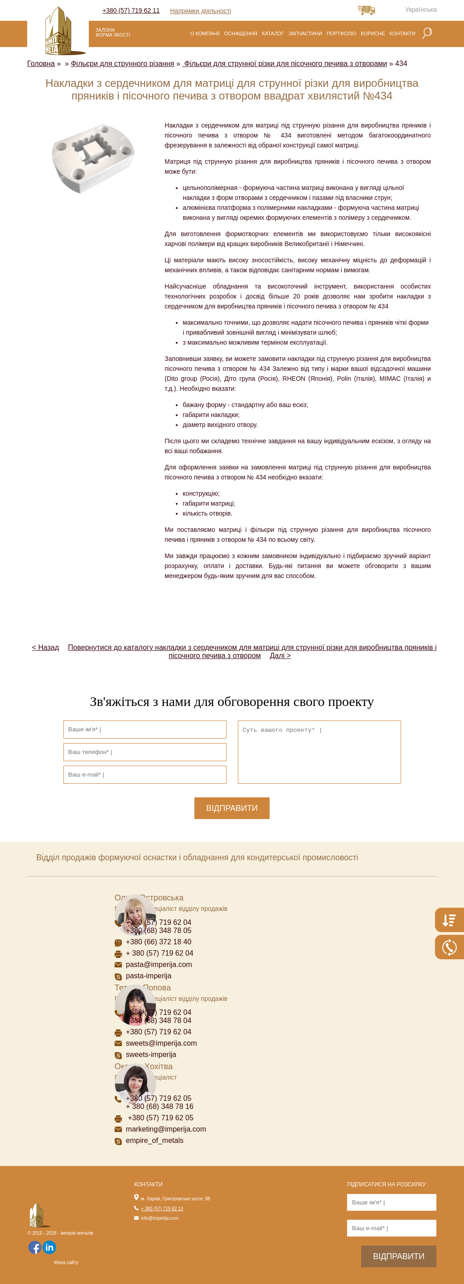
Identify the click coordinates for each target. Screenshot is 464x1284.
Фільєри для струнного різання (122, 63)
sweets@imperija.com (161, 1043)
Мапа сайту (66, 1262)
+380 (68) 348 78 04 (159, 1020)
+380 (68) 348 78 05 (159, 930)
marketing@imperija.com (166, 1129)
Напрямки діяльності (201, 10)
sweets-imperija (151, 1054)
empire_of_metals (155, 1140)
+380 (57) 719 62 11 (131, 10)
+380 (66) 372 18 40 (159, 942)
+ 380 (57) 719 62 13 (162, 1208)
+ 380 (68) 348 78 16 (159, 1106)
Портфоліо (341, 33)
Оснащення (240, 33)
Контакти (402, 33)
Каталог (273, 33)
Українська (421, 9)
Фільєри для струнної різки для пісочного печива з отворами (284, 63)
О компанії (205, 33)
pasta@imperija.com (159, 964)
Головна (41, 63)
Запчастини (305, 33)
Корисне (373, 33)
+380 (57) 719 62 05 (159, 1098)
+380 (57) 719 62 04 (159, 922)
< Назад (45, 647)
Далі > (280, 655)
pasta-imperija (148, 976)
